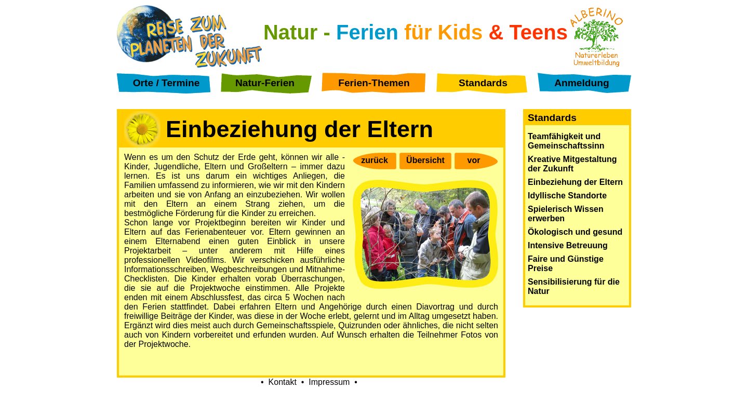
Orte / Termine (166, 82)
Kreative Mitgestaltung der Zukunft (572, 164)
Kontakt (283, 382)
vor (474, 160)
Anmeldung (581, 82)
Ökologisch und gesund (575, 231)
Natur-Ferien (265, 82)
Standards (483, 82)
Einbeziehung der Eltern (575, 182)
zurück (374, 160)
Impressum (329, 382)
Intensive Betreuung (568, 245)
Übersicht (425, 160)
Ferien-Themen (374, 82)
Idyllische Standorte (567, 195)
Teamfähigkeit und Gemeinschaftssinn (566, 141)
